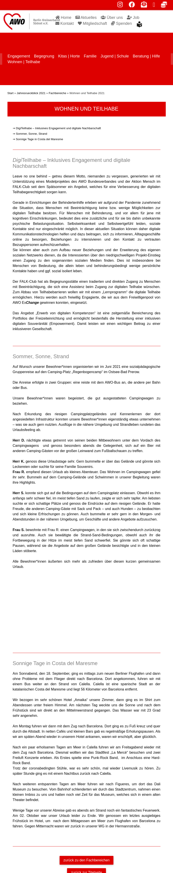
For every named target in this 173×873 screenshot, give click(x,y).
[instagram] (120, 5)
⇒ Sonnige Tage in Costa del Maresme (38, 134)
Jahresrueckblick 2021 (31, 88)
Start (10, 88)
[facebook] (132, 5)
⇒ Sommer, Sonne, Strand (30, 129)
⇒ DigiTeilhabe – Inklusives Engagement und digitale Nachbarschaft (57, 123)
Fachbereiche (57, 88)
